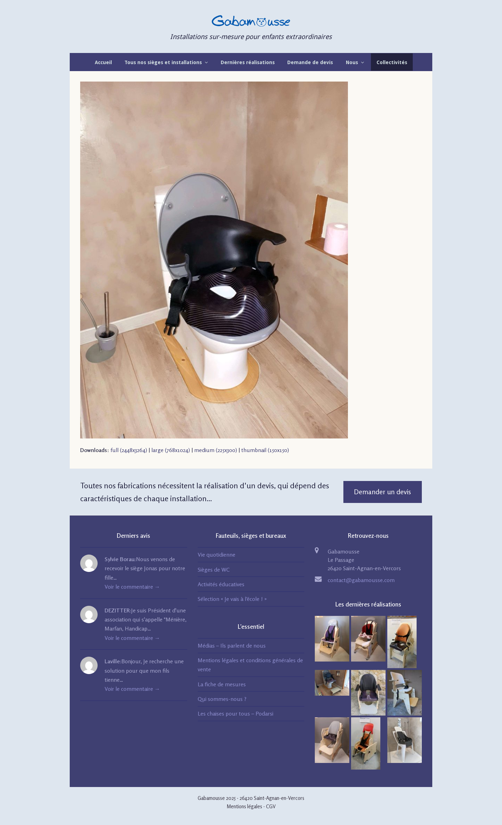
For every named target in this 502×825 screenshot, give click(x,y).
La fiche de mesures (222, 684)
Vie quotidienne (216, 554)
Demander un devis (382, 492)
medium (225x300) (215, 449)
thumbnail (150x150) (265, 449)
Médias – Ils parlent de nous (232, 645)
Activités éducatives (221, 584)
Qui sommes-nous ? (222, 698)
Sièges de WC (214, 569)
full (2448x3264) (129, 449)
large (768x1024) (170, 449)
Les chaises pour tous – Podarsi (235, 713)
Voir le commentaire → (132, 586)
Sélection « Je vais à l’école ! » (232, 598)
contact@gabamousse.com (361, 579)
